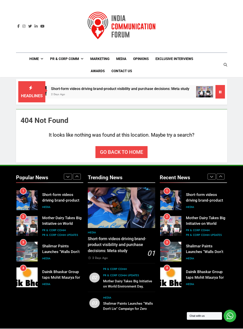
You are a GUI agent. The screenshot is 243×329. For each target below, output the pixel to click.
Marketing (99, 59)
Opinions (141, 59)
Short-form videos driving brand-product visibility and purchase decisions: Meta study (134, 89)
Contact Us (121, 71)
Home (34, 59)
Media (121, 59)
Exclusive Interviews (174, 59)
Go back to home (121, 152)
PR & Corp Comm (64, 59)
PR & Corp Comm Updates (60, 236)
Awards (98, 71)
